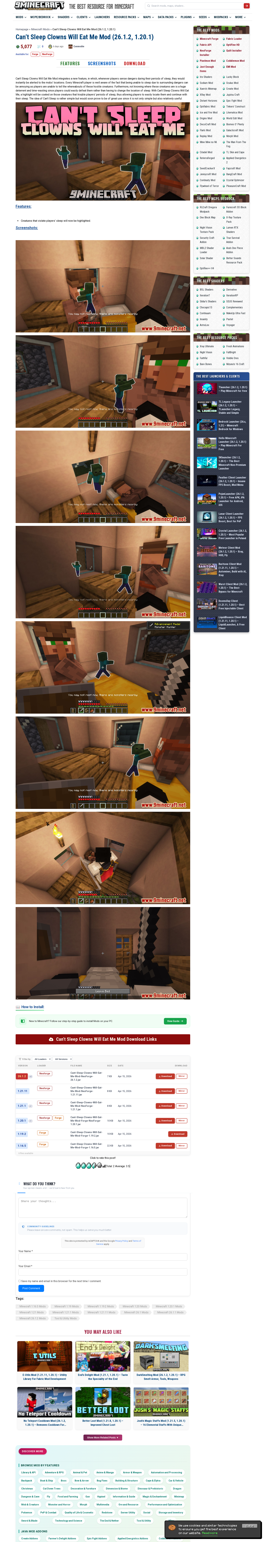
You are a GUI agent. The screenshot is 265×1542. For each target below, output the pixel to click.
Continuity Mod (207, 180)
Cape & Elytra (153, 1480)
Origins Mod (206, 118)
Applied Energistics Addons (133, 1538)
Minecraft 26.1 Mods (136, 1312)
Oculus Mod (232, 82)
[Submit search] (247, 5)
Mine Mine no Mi (208, 142)
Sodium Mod (206, 82)
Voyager (230, 325)
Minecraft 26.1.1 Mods (170, 1312)
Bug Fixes (102, 1480)
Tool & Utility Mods (66, 1318)
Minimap (179, 1496)
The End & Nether (109, 1520)
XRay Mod (205, 94)
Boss (63, 1480)
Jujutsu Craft (233, 94)
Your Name (25, 1251)
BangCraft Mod (234, 174)
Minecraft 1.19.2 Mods (101, 1306)
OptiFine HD (233, 44)
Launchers (102, 17)
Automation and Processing (166, 1472)
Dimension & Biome (117, 1488)
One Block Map (207, 217)
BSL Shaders (206, 289)
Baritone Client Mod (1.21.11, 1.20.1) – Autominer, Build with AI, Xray (232, 569)
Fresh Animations (235, 346)
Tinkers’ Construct (235, 106)
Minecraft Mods (40, 29)
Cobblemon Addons (170, 1538)
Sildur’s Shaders (208, 301)
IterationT (205, 295)
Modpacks (221, 17)
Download (134, 63)
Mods (19, 17)
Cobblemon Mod (235, 60)
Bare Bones (206, 364)
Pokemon (26, 1512)
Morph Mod (232, 136)
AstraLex (204, 325)
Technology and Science (68, 1520)
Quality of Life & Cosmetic (79, 1512)
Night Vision (206, 352)
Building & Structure (126, 1480)
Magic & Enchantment (155, 1496)
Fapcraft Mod (233, 168)
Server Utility (128, 1512)
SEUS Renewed (234, 301)
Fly (48, 1496)
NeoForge (47, 54)
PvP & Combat (48, 1512)
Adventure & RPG (54, 1472)
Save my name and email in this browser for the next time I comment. (61, 1281)
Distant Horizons (208, 100)
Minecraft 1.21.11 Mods (101, 1312)
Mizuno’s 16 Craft (235, 364)
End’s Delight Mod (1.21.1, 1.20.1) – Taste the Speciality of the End (103, 1377)
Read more (210, 1533)
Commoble (78, 46)
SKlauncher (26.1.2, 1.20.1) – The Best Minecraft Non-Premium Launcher (232, 463)
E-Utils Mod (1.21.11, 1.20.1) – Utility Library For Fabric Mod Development (45, 1377)
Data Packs (166, 17)
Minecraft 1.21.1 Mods (66, 1312)
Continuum (205, 313)
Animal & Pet (80, 1472)
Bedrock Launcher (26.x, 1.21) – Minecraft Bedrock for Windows (232, 425)
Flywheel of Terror (209, 186)
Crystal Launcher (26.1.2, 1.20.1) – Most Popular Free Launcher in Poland (233, 534)
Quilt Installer (234, 50)
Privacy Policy (121, 1241)
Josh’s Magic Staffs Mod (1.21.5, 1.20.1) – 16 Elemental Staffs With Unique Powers (161, 1423)
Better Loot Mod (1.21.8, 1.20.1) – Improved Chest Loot (102, 1422)
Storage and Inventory (171, 1512)
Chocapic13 (206, 307)
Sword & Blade (29, 1520)
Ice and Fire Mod (208, 112)
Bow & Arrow (82, 1480)
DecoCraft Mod (208, 124)
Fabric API (205, 44)
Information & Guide (124, 1496)
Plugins (186, 17)
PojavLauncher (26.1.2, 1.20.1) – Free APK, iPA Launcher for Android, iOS (232, 499)
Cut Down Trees (52, 1488)
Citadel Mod (206, 152)
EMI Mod (231, 66)
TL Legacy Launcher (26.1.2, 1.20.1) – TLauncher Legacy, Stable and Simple (230, 407)
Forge (35, 54)
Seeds (203, 17)
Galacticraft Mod (235, 130)
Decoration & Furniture (83, 1488)
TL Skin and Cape (235, 152)
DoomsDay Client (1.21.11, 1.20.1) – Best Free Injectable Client (232, 604)
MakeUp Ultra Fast (235, 313)
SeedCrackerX (207, 168)
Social (146, 1512)
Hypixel (101, 1496)
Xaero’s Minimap (208, 88)
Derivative (231, 289)
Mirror (182, 1076)
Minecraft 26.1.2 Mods (32, 1318)
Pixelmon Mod (208, 60)
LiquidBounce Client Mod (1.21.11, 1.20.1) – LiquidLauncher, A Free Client (233, 623)
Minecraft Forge (209, 38)
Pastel (229, 319)
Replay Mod (206, 136)
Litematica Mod (234, 112)
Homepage (22, 29)
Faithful (203, 358)
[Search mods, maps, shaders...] (197, 5)
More (239, 17)
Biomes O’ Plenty (235, 124)
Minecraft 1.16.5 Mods (32, 1306)
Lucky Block (232, 76)
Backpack (26, 1480)
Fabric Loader (234, 38)
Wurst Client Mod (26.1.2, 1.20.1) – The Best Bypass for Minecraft (233, 588)
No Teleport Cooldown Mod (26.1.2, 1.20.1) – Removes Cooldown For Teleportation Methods (45, 1423)
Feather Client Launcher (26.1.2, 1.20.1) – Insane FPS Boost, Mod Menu (232, 481)
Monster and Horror (59, 1504)
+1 (30, 1106)
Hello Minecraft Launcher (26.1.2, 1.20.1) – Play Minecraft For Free (232, 444)
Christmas (27, 1488)
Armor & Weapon (132, 1472)
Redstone (107, 1512)
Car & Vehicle (176, 1480)
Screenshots (102, 63)
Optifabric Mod (207, 106)
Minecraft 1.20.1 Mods (169, 1306)
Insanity (204, 319)
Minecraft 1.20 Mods (135, 1306)
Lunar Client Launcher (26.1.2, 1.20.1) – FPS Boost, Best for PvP (231, 517)
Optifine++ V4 (207, 268)
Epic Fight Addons (97, 1538)
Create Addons (29, 1538)
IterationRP (232, 295)
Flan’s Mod (205, 130)
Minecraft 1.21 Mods (31, 1312)
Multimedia (103, 1504)
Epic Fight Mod (234, 100)
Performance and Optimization (165, 1504)
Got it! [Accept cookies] (250, 1526)
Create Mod (232, 88)
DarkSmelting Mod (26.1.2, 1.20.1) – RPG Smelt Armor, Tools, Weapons (161, 1377)
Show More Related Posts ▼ (103, 1437)
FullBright (231, 352)
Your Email (25, 1266)
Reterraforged (207, 158)
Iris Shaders (206, 76)
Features (70, 63)
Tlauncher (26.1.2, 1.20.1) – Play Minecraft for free (233, 389)
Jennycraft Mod (208, 174)
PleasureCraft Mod (236, 186)
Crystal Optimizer (235, 180)
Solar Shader (206, 258)
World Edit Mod (234, 118)
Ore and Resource (128, 1504)
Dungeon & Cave (30, 1496)
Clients (82, 17)
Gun (87, 1496)
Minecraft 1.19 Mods (67, 1306)
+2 (30, 1077)
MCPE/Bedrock (40, 17)
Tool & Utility (143, 1520)
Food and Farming (68, 1496)
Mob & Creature (30, 1504)
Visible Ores (232, 358)
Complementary (234, 307)
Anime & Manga (105, 1472)
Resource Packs (125, 17)
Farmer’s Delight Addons (62, 1538)
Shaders (63, 17)
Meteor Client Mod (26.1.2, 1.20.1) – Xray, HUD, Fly (231, 551)
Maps (147, 17)
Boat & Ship (46, 1480)
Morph (83, 1504)
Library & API (28, 1472)
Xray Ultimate (207, 346)
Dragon (177, 1488)
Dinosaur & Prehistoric (150, 1488)
